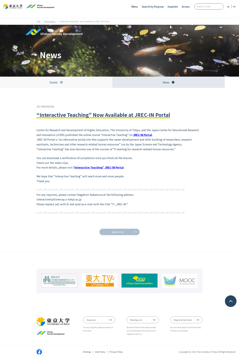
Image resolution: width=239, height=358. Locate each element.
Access (186, 6)
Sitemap (87, 352)
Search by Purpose (153, 6)
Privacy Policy (116, 352)
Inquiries (173, 6)
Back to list (118, 232)
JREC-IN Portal (142, 135)
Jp (228, 6)
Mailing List (136, 319)
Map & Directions (183, 319)
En (234, 6)
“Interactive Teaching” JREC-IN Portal (98, 167)
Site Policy (100, 352)
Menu (134, 6)
